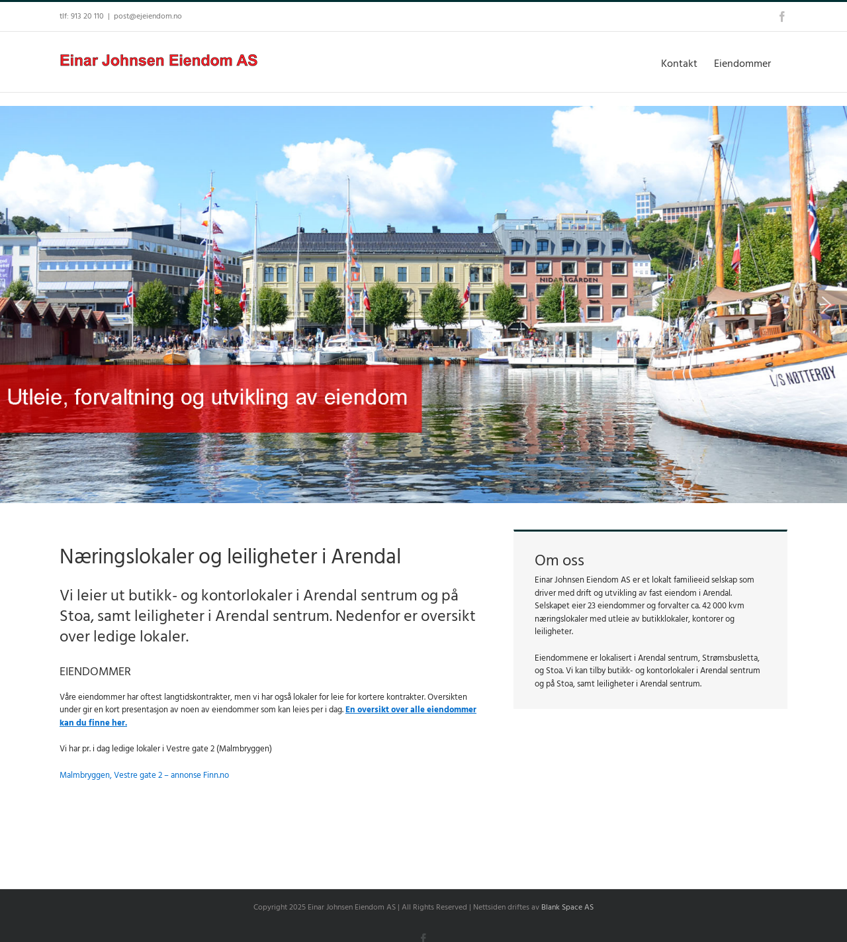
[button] (19, 304)
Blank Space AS (567, 907)
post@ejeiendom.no (148, 16)
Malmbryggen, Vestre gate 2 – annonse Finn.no (144, 775)
